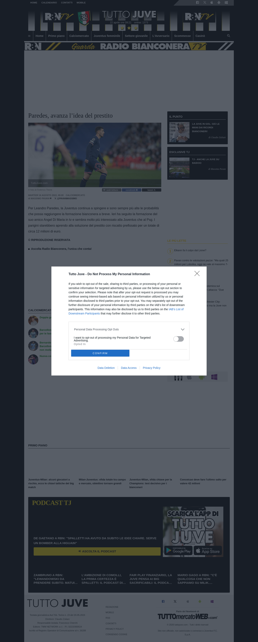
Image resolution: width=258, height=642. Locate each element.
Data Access (129, 367)
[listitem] (129, 329)
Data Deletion (106, 367)
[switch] (178, 339)
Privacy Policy (151, 367)
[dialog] (129, 321)
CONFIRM (100, 353)
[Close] (198, 275)
